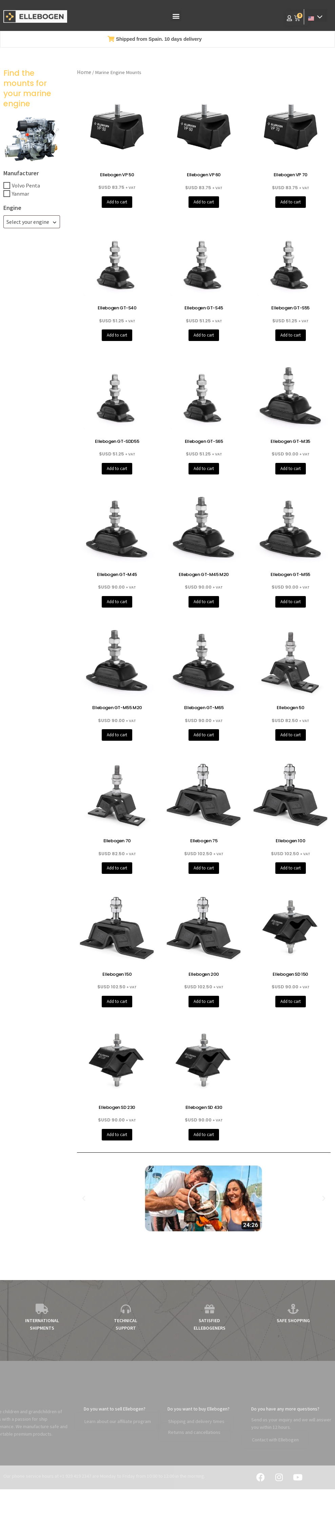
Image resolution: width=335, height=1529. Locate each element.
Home (84, 72)
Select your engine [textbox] (27, 221)
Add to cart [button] (117, 202)
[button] (175, 15)
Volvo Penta (26, 185)
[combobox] (31, 221)
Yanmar (20, 193)
